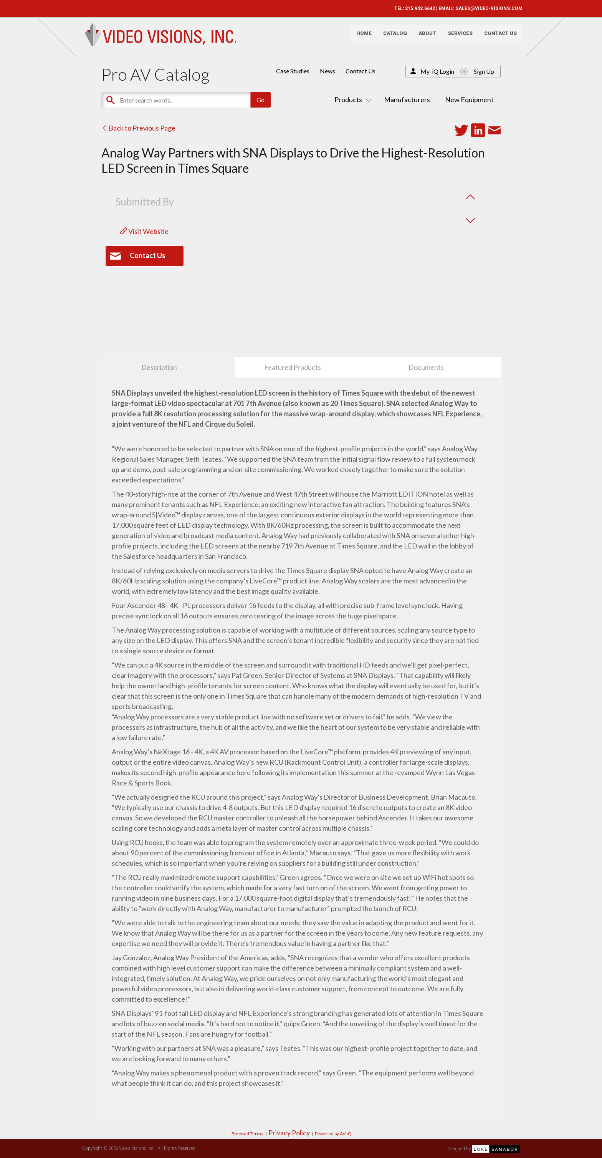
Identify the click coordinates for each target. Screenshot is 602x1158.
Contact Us (497, 37)
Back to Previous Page (138, 128)
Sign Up (484, 71)
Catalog (392, 37)
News (327, 71)
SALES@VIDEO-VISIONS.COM (486, 8)
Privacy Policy (289, 1132)
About (424, 37)
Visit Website (144, 231)
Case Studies (292, 71)
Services (457, 37)
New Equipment (469, 99)
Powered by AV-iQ (333, 1133)
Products (351, 99)
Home (361, 37)
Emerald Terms (247, 1133)
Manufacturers (407, 99)
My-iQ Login (437, 71)
